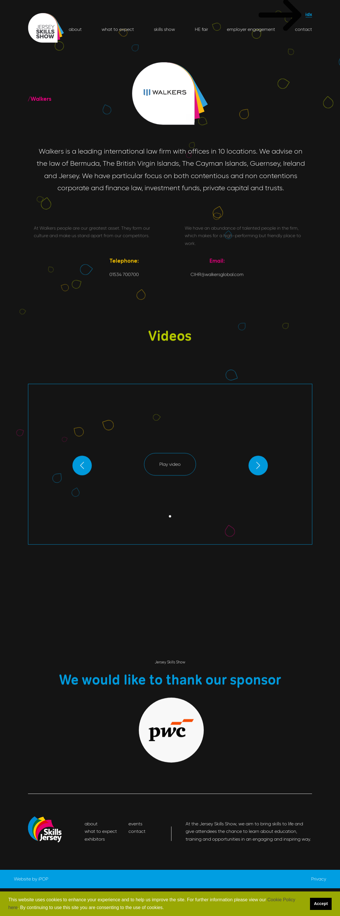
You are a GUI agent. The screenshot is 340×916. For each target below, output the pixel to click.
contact (303, 29)
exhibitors (95, 839)
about (75, 29)
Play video (170, 485)
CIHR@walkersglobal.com (217, 317)
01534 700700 (124, 317)
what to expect (117, 29)
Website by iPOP (31, 879)
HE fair (201, 29)
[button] (166, 908)
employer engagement (251, 29)
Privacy (318, 879)
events (135, 824)
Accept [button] (321, 903)
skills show (164, 29)
